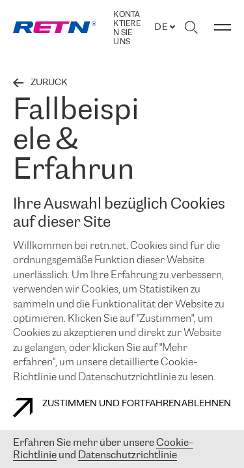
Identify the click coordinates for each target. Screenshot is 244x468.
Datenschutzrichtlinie (127, 455)
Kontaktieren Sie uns (126, 28)
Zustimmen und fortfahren (97, 407)
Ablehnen (206, 404)
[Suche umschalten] (191, 27)
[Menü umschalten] (222, 27)
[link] (54, 27)
